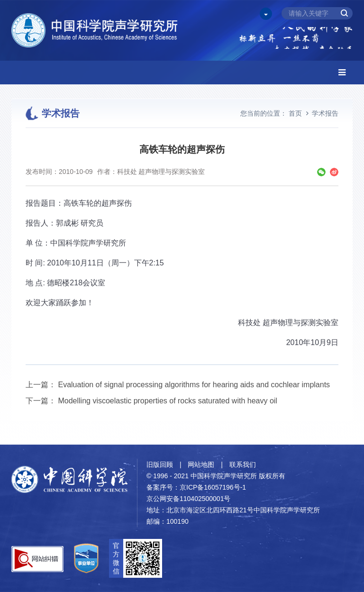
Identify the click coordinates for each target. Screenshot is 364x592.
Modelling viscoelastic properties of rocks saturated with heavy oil (167, 401)
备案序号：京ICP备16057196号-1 (196, 487)
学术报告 (325, 113)
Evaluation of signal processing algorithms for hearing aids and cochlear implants (194, 385)
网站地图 (201, 464)
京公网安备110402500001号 (188, 498)
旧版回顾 (159, 464)
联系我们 (242, 464)
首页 (295, 113)
